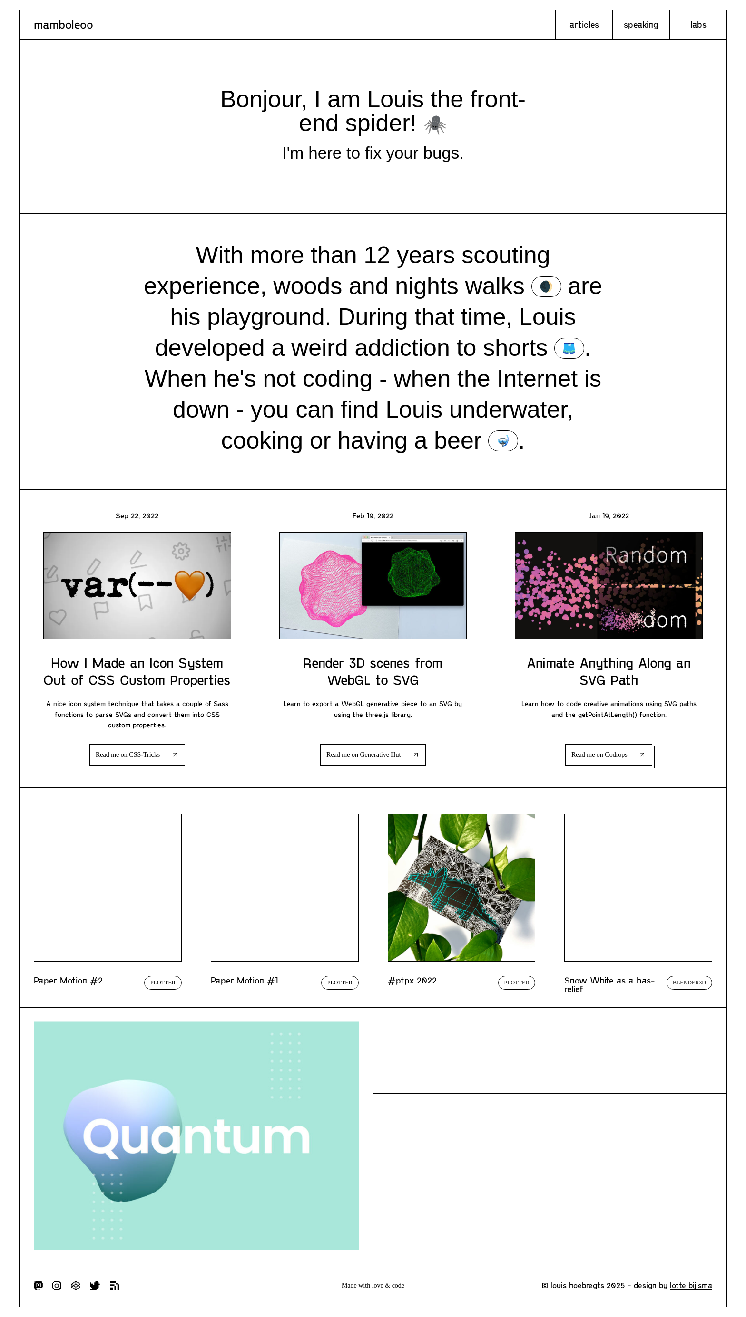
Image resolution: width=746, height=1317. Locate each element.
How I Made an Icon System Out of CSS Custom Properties (137, 670)
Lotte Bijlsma (691, 1284)
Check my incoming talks (549, 1136)
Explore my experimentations (549, 1221)
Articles (584, 24)
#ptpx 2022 (412, 980)
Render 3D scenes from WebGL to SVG (372, 670)
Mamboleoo (63, 24)
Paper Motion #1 (244, 980)
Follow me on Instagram (56, 1285)
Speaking (641, 24)
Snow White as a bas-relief (609, 984)
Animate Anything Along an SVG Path (609, 670)
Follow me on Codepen (76, 1285)
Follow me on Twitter (95, 1285)
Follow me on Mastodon (38, 1285)
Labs (698, 24)
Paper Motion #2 (68, 980)
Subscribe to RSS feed (114, 1285)
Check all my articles (549, 1050)
